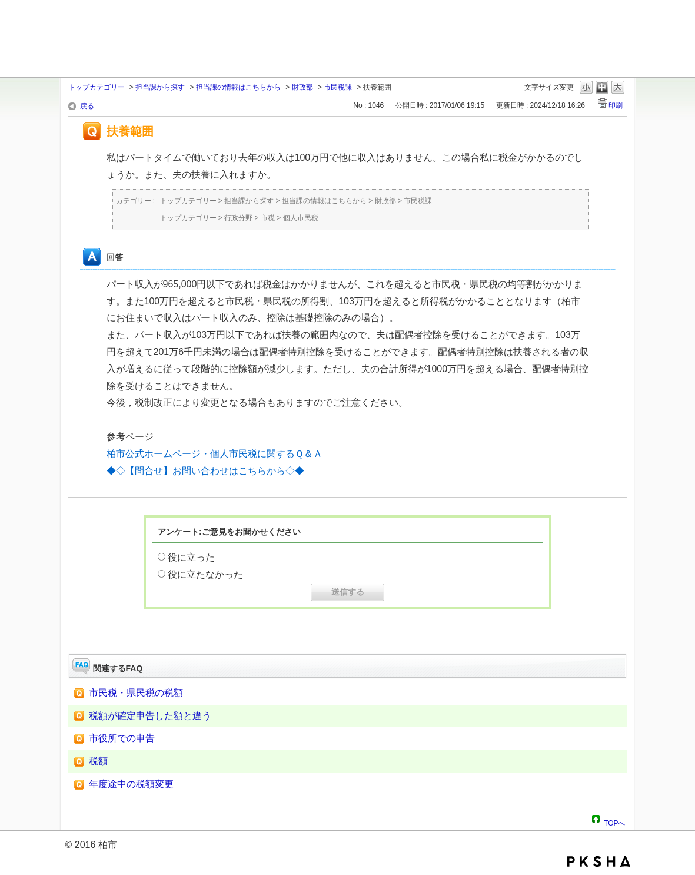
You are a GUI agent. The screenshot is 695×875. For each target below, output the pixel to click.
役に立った (191, 557)
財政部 (302, 87)
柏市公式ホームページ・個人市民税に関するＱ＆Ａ (214, 454)
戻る (87, 106)
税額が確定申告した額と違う (150, 716)
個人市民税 (300, 218)
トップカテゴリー (96, 87)
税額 (98, 761)
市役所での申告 (122, 738)
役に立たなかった (205, 574)
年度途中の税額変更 (131, 784)
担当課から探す (160, 87)
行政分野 (238, 218)
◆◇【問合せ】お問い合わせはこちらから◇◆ (205, 471)
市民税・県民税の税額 (136, 693)
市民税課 (338, 87)
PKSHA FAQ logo (598, 861)
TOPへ (614, 821)
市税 (268, 218)
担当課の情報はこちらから (238, 87)
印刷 (615, 105)
